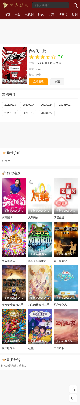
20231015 (28, 113)
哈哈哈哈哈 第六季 (12, 304)
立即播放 (38, 81)
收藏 (57, 81)
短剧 (75, 14)
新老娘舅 (59, 217)
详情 (6, 160)
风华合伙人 (60, 304)
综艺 (41, 14)
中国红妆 (59, 348)
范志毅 (40, 63)
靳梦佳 (57, 63)
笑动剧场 (7, 217)
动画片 (62, 14)
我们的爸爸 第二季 (38, 304)
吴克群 (48, 63)
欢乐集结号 (8, 261)
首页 (7, 14)
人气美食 (33, 217)
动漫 (51, 14)
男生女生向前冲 (37, 261)
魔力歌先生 (8, 348)
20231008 (10, 113)
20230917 (28, 104)
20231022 (46, 113)
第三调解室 (60, 261)
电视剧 (29, 14)
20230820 (10, 104)
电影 (17, 14)
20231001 (64, 104)
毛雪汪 (32, 348)
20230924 (46, 104)
